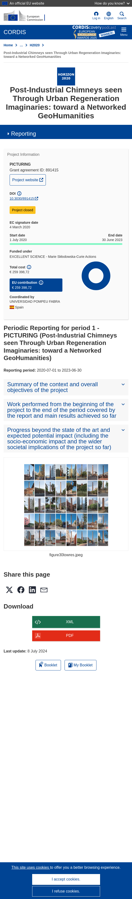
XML (70, 622)
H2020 (35, 45)
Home (8, 45)
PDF (70, 636)
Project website (29, 179)
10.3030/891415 (22, 198)
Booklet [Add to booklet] (48, 664)
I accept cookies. (66, 879)
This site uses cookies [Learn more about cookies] (30, 867)
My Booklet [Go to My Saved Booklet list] (80, 665)
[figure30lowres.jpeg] (66, 504)
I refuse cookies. (66, 891)
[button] (108, 16)
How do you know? (112, 3)
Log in (96, 16)
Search (121, 16)
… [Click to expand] (21, 45)
